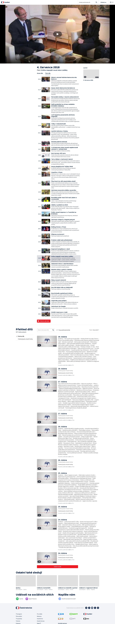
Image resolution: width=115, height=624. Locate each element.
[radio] (24, 336)
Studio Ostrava (40, 621)
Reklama (39, 616)
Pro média (39, 614)
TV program (19, 614)
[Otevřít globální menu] (111, 2)
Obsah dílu (40, 73)
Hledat (96, 2)
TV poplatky (19, 618)
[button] (57, 34)
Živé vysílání (19, 616)
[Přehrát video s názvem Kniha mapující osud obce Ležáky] (57, 34)
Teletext (18, 621)
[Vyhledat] (53, 330)
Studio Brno (40, 618)
